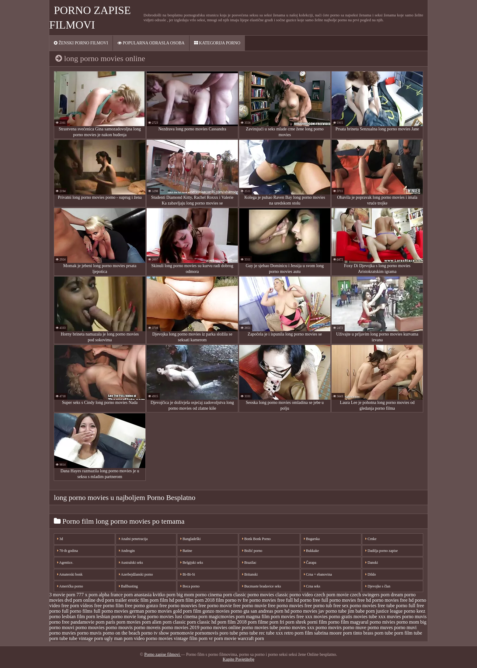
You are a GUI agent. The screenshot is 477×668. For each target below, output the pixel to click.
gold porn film (187, 611)
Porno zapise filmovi (162, 654)
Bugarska (312, 539)
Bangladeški (190, 539)
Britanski (250, 574)
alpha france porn (116, 594)
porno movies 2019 (181, 627)
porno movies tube (260, 627)
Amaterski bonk (69, 574)
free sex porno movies (355, 605)
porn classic (174, 622)
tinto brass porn (368, 632)
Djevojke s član (377, 586)
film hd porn (172, 600)
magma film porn (263, 616)
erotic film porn (143, 600)
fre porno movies (259, 600)
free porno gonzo (141, 605)
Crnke (370, 539)
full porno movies (111, 611)
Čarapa (310, 562)
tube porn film (399, 632)
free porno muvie (249, 605)
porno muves (380, 627)
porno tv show (155, 632)
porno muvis (89, 632)
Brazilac (249, 562)
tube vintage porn (86, 638)
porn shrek (295, 622)
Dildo (370, 574)
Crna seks (312, 586)
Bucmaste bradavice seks (261, 586)
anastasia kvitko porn (155, 594)
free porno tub (318, 605)
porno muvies (62, 632)
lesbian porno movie (116, 616)
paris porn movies (123, 622)
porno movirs (329, 627)
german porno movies (151, 611)
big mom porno (192, 594)
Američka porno (70, 586)
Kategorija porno (217, 43)
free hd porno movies (378, 600)
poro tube (229, 632)
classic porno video (294, 594)
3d (60, 539)
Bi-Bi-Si (187, 574)
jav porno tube (332, 611)
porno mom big (411, 622)
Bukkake (311, 551)
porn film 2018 (232, 622)
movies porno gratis (333, 616)
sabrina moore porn (333, 632)
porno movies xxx (297, 627)
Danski (371, 562)
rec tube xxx (271, 632)
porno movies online (220, 627)
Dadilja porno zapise (381, 551)
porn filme (258, 622)
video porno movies (153, 638)
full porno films (77, 611)
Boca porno (190, 586)
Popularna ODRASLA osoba (151, 43)
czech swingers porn (370, 594)
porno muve (354, 627)
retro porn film (298, 632)
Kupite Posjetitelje (238, 659)
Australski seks (131, 562)
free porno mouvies (178, 605)
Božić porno (252, 551)
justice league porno (395, 611)
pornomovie (182, 632)
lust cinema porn (191, 616)
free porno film (109, 605)
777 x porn (86, 594)
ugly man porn (118, 638)
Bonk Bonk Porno (256, 539)
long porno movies (155, 616)
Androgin (127, 551)
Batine (186, 551)
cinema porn (220, 594)
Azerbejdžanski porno (136, 574)
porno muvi (405, 627)
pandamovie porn (88, 622)
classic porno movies (253, 594)
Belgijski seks (191, 562)
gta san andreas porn (263, 611)
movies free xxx (296, 616)
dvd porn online (79, 600)
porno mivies (382, 622)
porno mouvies (90, 627)
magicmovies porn (227, 616)
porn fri (277, 622)
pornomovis (206, 632)
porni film (317, 622)
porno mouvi (61, 627)
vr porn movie (222, 638)
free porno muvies (285, 605)
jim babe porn (361, 611)
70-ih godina (67, 551)
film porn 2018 (200, 600)
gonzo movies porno (222, 611)
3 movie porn (62, 594)
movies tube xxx (369, 616)
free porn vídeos (77, 605)
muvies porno (400, 616)
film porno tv (229, 600)
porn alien (151, 622)
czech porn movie (331, 594)
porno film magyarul (348, 622)
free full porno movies (334, 600)
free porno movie (215, 605)
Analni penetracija (133, 539)
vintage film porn (190, 638)
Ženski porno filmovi (81, 43)
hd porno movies (300, 611)
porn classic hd (201, 622)
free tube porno (392, 605)
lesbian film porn (78, 616)
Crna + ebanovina (318, 574)
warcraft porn (251, 638)
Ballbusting (128, 586)
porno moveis (147, 627)
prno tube (248, 632)
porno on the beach (121, 632)
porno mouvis (119, 627)
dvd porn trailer (112, 600)
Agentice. (65, 562)
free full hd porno (294, 600)
